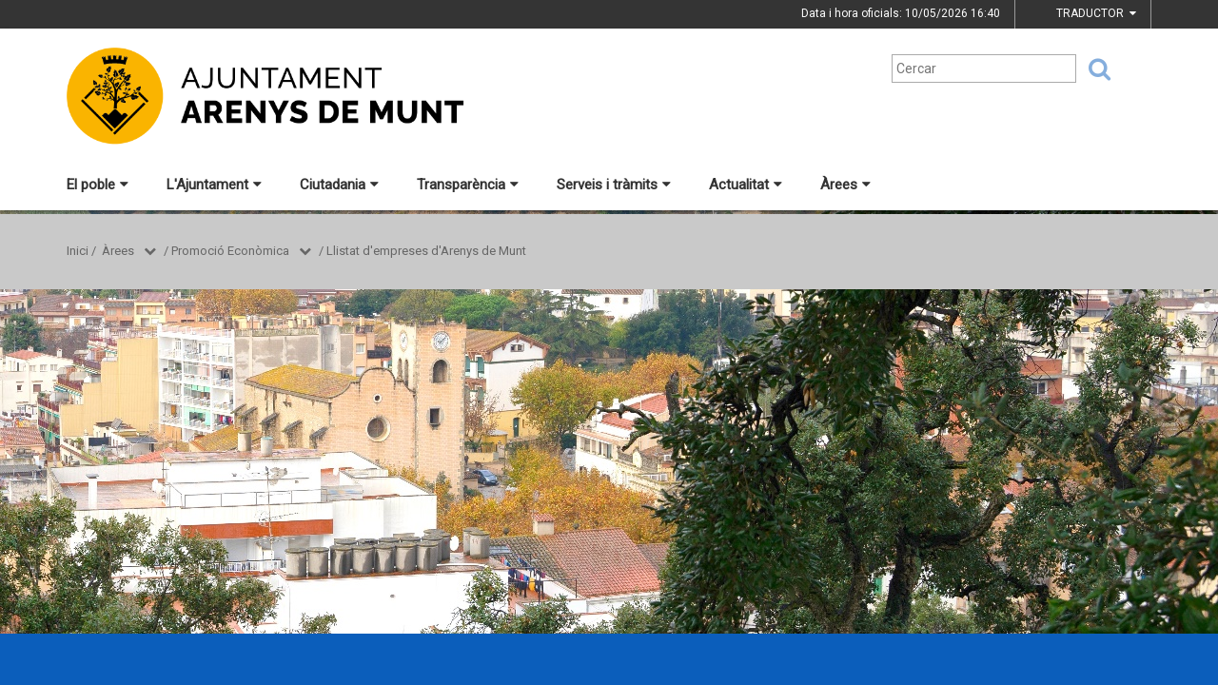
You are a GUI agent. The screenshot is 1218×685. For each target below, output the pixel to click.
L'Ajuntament (214, 184)
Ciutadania (339, 184)
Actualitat (745, 184)
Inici (77, 251)
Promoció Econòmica (230, 251)
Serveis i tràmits (614, 184)
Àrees (845, 184)
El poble (97, 184)
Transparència (468, 184)
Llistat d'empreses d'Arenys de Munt (426, 251)
